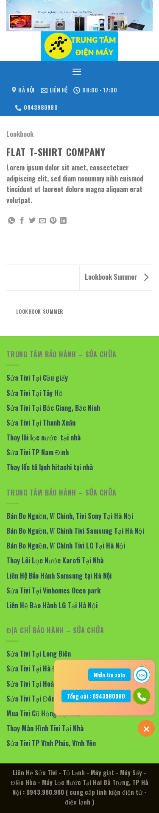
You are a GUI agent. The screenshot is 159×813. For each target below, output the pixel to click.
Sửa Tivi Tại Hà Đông (37, 668)
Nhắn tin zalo (109, 675)
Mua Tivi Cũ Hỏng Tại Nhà (43, 713)
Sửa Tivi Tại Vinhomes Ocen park (53, 590)
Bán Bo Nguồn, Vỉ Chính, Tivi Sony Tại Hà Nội (69, 516)
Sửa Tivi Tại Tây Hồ (34, 393)
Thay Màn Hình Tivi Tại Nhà (45, 728)
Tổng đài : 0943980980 (96, 696)
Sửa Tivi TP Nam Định (37, 452)
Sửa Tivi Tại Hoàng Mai (39, 684)
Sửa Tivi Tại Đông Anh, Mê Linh (51, 698)
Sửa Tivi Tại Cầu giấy (37, 378)
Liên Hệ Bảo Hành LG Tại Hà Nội (52, 605)
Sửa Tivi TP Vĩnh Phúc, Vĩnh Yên (51, 743)
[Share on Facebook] (22, 221)
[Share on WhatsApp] (11, 221)
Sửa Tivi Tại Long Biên (38, 654)
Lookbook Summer (116, 277)
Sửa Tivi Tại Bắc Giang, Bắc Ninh (53, 408)
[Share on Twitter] (32, 221)
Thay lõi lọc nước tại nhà (43, 437)
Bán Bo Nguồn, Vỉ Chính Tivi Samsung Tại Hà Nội (75, 531)
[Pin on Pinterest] (53, 221)
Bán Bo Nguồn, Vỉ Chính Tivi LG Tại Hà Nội (65, 545)
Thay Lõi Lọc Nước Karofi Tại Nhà (54, 560)
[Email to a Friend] (42, 221)
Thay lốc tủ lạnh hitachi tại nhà (49, 467)
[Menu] (77, 71)
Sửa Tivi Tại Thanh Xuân (40, 423)
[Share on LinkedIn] (63, 221)
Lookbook (19, 134)
